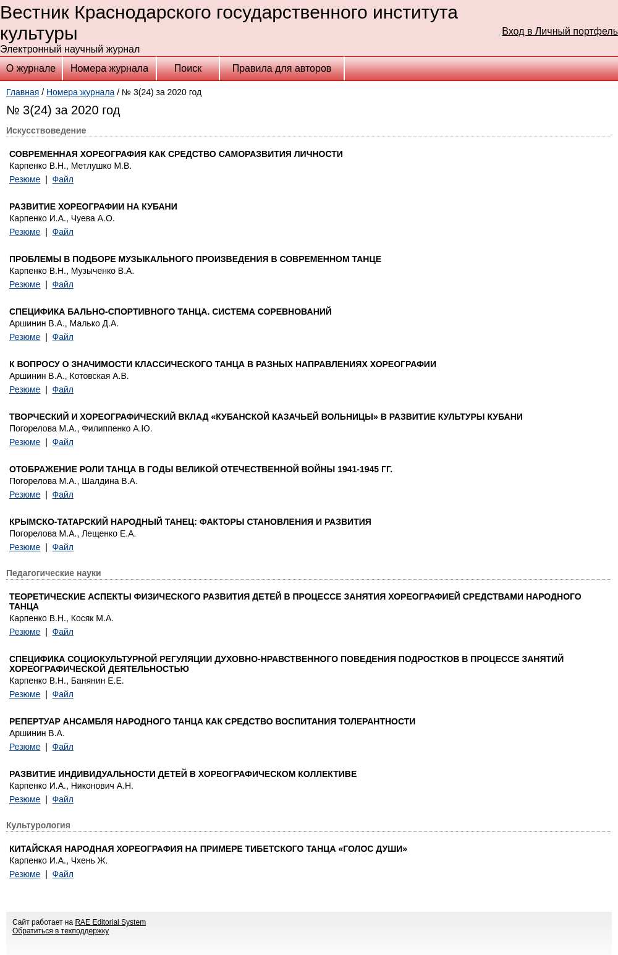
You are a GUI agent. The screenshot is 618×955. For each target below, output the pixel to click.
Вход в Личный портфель (560, 31)
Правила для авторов (282, 68)
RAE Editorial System (110, 922)
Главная (22, 92)
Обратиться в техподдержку (60, 931)
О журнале (31, 68)
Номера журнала (109, 68)
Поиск (187, 68)
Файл (63, 179)
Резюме (24, 179)
